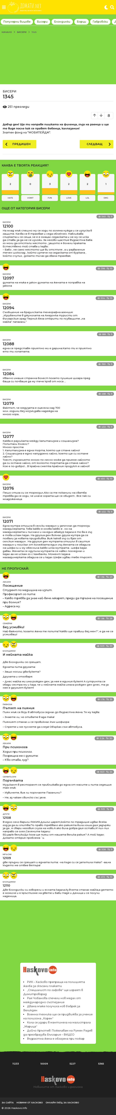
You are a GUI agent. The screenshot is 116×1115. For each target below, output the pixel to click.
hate (10, 198)
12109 (7, 858)
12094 (8, 307)
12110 (6, 885)
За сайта (8, 1102)
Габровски (100, 21)
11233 (15, 1063)
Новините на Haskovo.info (40, 969)
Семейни (7, 623)
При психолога (15, 747)
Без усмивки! (13, 627)
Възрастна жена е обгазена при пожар (56, 1038)
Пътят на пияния (19, 708)
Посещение (13, 586)
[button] (4, 7)
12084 (8, 373)
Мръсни (7, 854)
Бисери (42, 21)
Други (6, 814)
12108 (7, 818)
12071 (8, 521)
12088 (8, 344)
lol (87, 198)
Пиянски (7, 704)
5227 (72, 1063)
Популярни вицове (16, 21)
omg (106, 198)
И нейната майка (18, 655)
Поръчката (13, 780)
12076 (8, 488)
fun (50, 198)
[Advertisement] (58, 58)
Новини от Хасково (29, 1102)
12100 (8, 226)
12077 (8, 436)
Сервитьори (9, 777)
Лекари (7, 582)
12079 (8, 403)
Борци (81, 21)
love (68, 198)
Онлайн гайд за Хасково (62, 1102)
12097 (8, 278)
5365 (101, 1063)
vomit (30, 198)
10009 (44, 1063)
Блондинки (62, 21)
